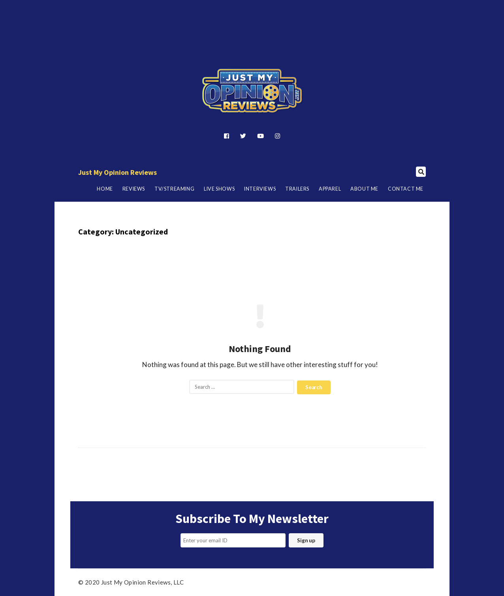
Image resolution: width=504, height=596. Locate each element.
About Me (364, 189)
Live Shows (219, 189)
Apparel (330, 189)
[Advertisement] (252, 21)
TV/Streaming (174, 189)
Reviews (133, 189)
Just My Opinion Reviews (117, 172)
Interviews (260, 189)
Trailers (297, 189)
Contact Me (405, 189)
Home (105, 189)
